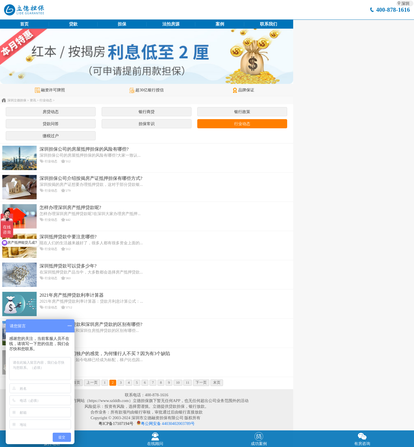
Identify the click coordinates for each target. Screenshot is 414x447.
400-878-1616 (393, 9)
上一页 (92, 383)
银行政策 (242, 111)
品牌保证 (243, 90)
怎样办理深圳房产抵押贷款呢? (70, 207)
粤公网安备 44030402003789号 (168, 423)
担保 (122, 24)
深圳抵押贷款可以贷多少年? (68, 265)
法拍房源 (171, 24)
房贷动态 (51, 111)
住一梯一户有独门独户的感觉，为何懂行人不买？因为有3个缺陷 (105, 353)
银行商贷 (147, 111)
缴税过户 (51, 135)
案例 (220, 24)
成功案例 (259, 438)
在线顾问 (155, 438)
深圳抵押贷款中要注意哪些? (68, 236)
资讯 (33, 100)
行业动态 (46, 100)
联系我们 (268, 24)
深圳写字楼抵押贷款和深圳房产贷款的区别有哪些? (91, 324)
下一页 (201, 383)
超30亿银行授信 (146, 90)
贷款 (73, 24)
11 (187, 383)
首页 (24, 24)
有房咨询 (362, 438)
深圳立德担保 (16, 100)
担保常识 (147, 123)
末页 (216, 383)
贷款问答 (51, 123)
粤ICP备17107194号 (115, 423)
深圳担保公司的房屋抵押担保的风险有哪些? (84, 149)
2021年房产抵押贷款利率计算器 (72, 295)
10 (178, 383)
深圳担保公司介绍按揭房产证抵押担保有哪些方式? (91, 178)
